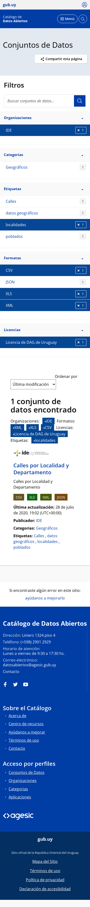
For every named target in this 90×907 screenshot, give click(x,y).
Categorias (18, 789)
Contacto (11, 671)
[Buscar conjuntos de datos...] (45, 101)
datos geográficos (46, 213)
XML (46, 497)
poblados (46, 236)
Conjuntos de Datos (27, 772)
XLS (32, 497)
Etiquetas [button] (43, 188)
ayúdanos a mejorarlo (45, 598)
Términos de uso (24, 740)
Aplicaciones (20, 797)
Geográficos (46, 167)
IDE (39, 520)
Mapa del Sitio (45, 861)
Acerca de (17, 715)
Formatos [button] (43, 257)
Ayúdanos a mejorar (27, 732)
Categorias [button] (43, 154)
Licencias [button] (43, 329)
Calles (46, 201)
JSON (46, 282)
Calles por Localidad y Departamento (41, 469)
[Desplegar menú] (67, 19)
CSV (19, 497)
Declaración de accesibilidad (45, 888)
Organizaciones (23, 780)
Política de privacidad (45, 879)
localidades (47, 541)
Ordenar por (66, 376)
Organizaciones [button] (43, 117)
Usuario (79, 101)
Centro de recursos (26, 723)
